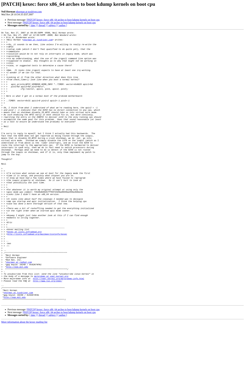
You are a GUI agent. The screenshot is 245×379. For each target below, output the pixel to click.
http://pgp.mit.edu (17, 314)
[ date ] (33, 25)
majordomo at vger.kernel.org (51, 325)
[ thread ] (41, 25)
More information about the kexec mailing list (24, 376)
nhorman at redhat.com (19, 308)
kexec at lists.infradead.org (24, 272)
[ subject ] (52, 25)
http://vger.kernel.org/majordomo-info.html (58, 328)
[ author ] (62, 25)
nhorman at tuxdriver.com (29, 11)
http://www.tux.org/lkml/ (47, 331)
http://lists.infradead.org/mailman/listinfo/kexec (37, 274)
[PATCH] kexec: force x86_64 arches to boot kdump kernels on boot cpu (63, 19)
